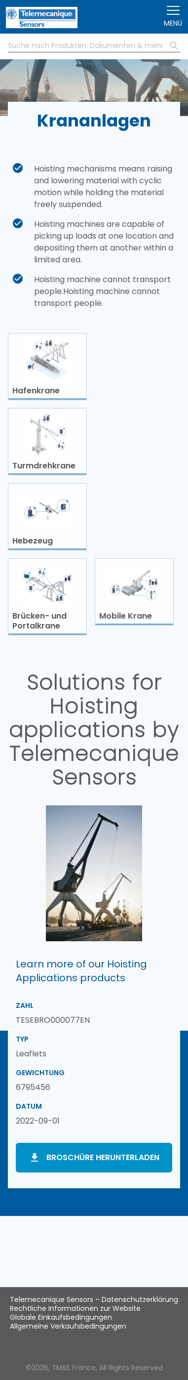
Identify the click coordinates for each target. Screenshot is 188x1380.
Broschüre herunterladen (102, 1157)
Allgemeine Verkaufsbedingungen (68, 1326)
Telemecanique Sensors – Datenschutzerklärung (94, 1299)
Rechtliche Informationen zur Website (75, 1308)
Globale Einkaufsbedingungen (61, 1317)
